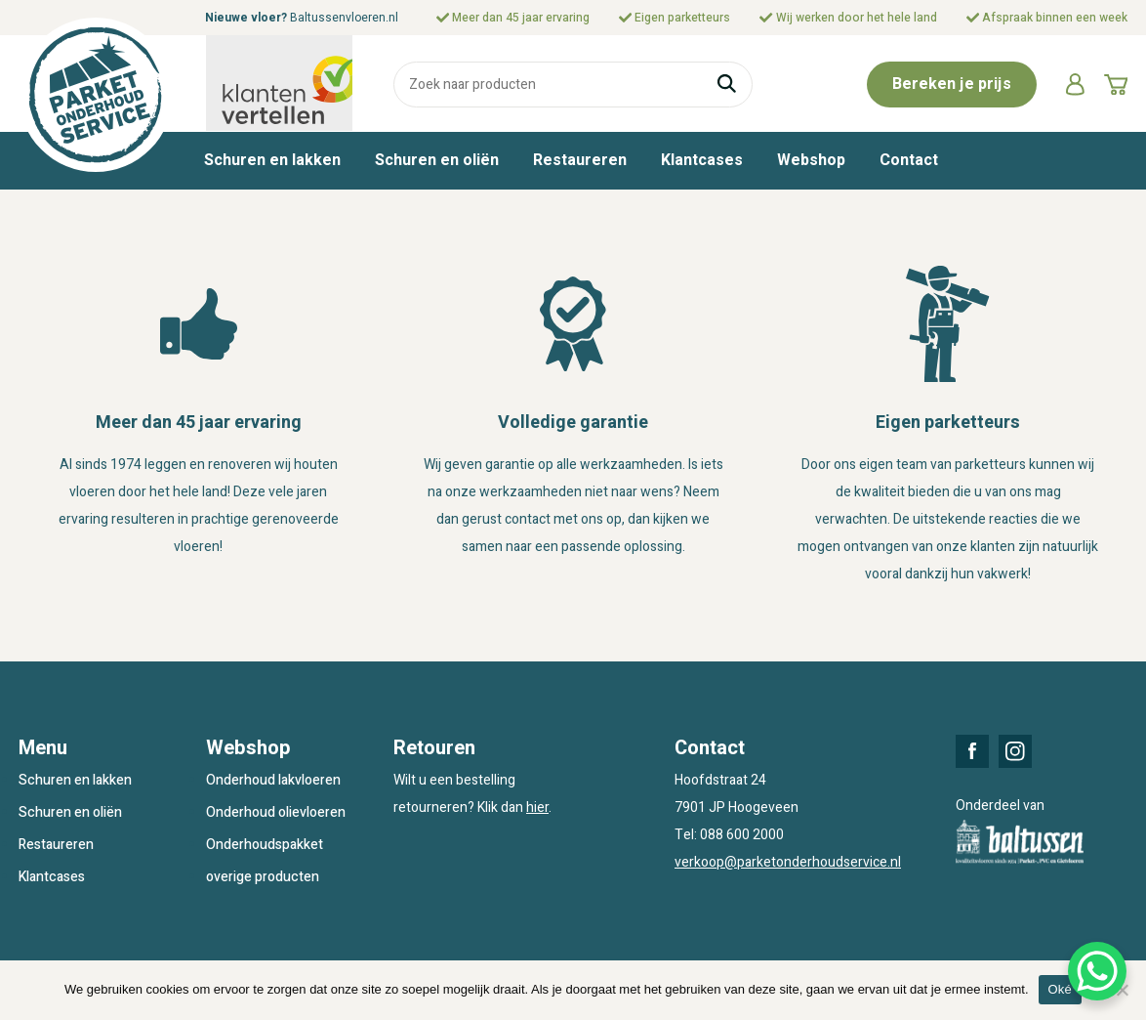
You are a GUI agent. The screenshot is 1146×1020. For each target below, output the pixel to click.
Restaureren (580, 160)
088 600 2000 (742, 835)
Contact (909, 160)
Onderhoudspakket (264, 844)
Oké (1060, 989)
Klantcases (702, 160)
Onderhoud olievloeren (276, 812)
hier (537, 807)
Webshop (811, 160)
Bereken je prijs (951, 84)
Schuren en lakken (272, 160)
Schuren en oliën (437, 160)
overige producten (262, 877)
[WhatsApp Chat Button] (1097, 971)
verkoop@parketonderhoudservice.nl (788, 862)
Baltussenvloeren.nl (344, 17)
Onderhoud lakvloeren (273, 780)
